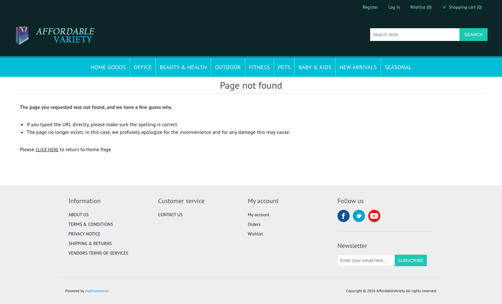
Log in (394, 7)
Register (370, 7)
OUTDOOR (228, 67)
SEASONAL (398, 67)
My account (258, 215)
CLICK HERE (47, 149)
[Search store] (415, 34)
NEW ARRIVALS (357, 67)
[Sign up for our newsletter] (366, 260)
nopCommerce (97, 290)
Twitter (359, 216)
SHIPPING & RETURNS (90, 243)
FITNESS (259, 67)
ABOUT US (79, 215)
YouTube (374, 216)
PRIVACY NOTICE (85, 234)
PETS (284, 67)
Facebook (343, 216)
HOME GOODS (108, 67)
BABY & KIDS (314, 67)
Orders (254, 224)
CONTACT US (170, 215)
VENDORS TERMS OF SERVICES (98, 253)
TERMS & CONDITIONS (91, 224)
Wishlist (255, 234)
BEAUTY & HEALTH (183, 67)
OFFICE (143, 67)
